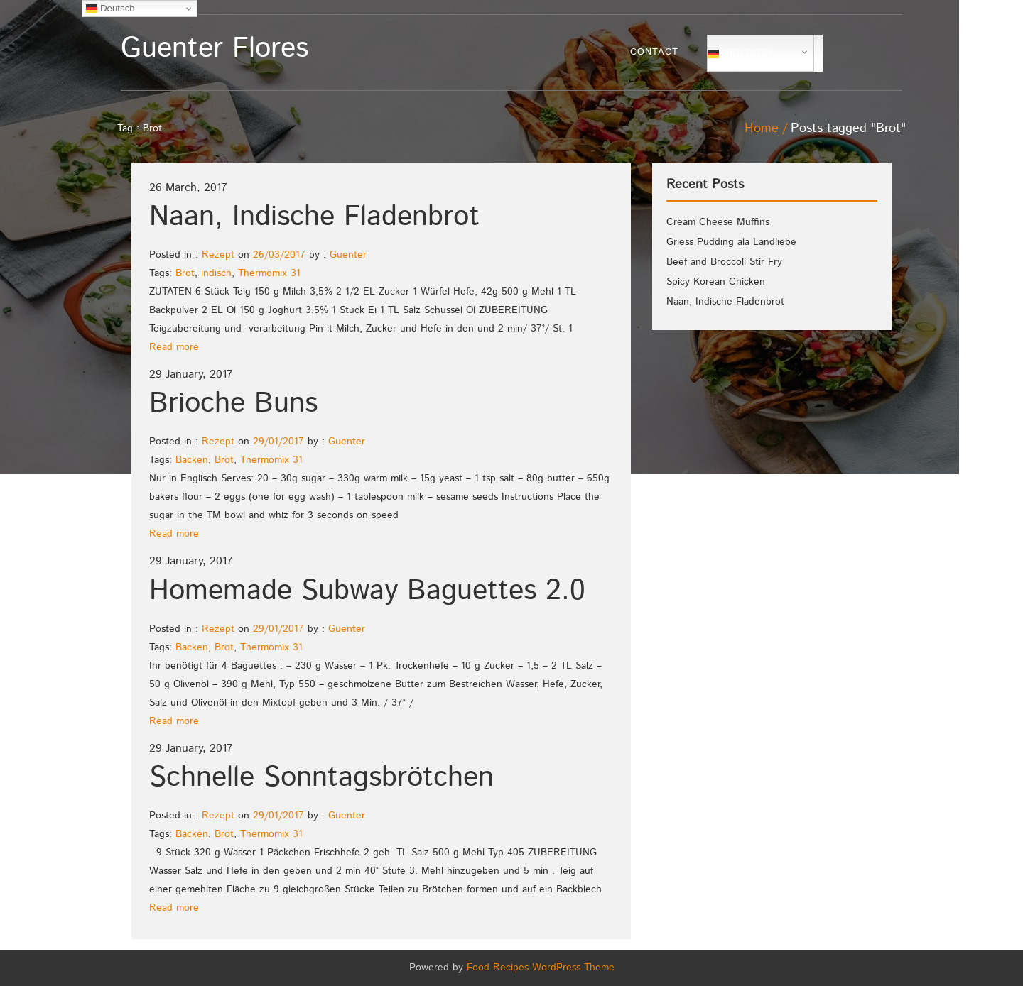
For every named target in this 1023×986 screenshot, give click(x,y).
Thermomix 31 (269, 273)
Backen (191, 460)
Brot (185, 273)
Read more (174, 347)
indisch (216, 273)
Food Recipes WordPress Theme (541, 967)
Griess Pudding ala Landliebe (731, 242)
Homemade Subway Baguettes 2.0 (367, 591)
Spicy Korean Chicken (715, 282)
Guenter (348, 255)
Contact (654, 52)
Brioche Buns (233, 403)
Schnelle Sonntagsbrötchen (321, 777)
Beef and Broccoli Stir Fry (724, 262)
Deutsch (740, 54)
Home (762, 128)
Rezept (218, 255)
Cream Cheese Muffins (717, 222)
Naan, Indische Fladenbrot (314, 217)
